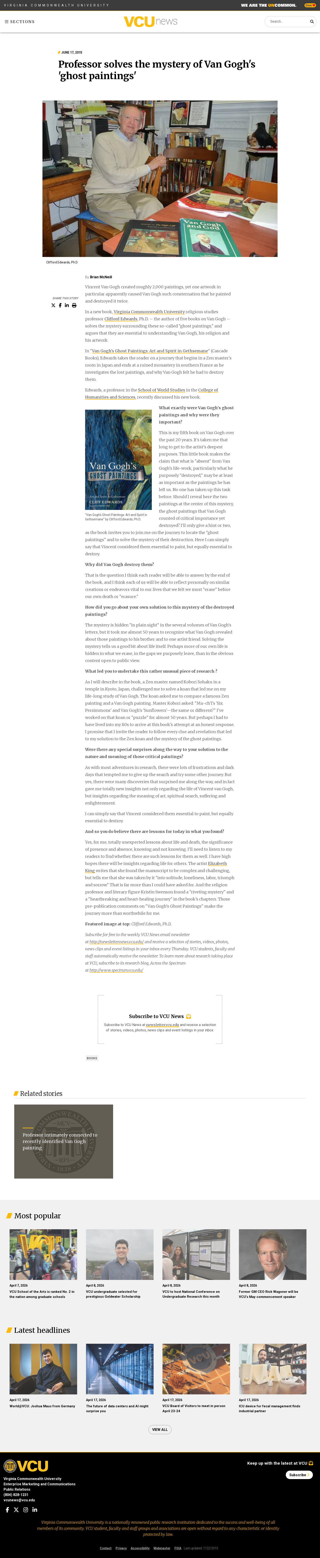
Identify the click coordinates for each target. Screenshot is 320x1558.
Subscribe (299, 1475)
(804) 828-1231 (16, 1495)
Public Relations (17, 1489)
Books (92, 1058)
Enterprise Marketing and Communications (40, 1484)
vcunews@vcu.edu (19, 1500)
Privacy (121, 1548)
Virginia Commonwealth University (57, 5)
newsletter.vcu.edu (162, 1025)
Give (310, 5)
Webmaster (162, 1548)
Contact (106, 1548)
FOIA (177, 1548)
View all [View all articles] (160, 1430)
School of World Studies (161, 390)
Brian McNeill (101, 277)
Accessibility (140, 1548)
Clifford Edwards (120, 318)
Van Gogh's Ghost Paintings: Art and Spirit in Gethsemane (150, 350)
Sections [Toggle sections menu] (20, 21)
